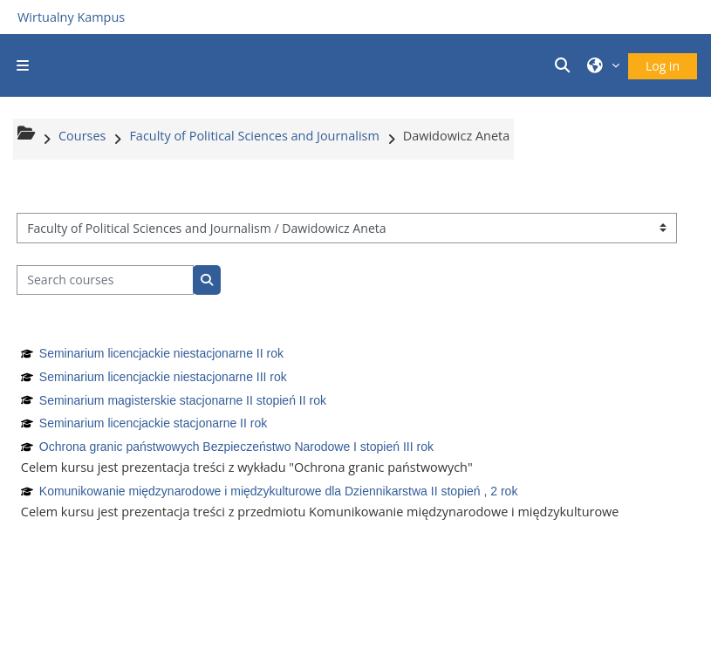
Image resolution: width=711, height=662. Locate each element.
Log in (663, 66)
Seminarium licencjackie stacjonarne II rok (153, 423)
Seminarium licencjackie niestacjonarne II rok (161, 353)
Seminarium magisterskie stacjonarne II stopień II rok (182, 400)
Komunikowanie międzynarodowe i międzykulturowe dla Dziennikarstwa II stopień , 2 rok (278, 491)
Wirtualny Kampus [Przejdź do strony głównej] (71, 17)
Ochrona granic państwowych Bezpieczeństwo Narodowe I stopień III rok (236, 447)
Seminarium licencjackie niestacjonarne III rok (163, 377)
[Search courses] (105, 280)
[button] (565, 65)
